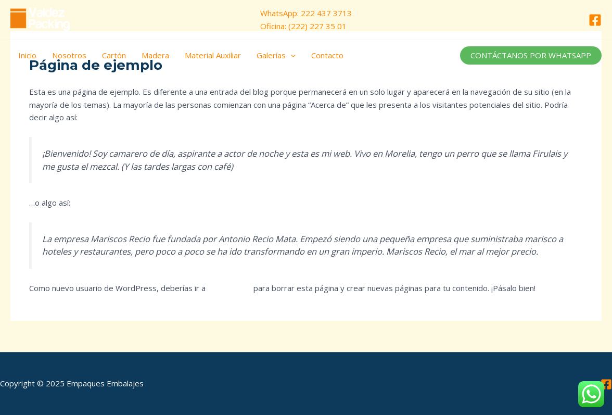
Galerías (276, 55)
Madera (155, 55)
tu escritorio (229, 288)
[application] (291, 55)
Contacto (327, 55)
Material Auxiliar (213, 55)
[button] (531, 55)
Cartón (114, 55)
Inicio (27, 55)
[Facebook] (595, 20)
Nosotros (69, 55)
